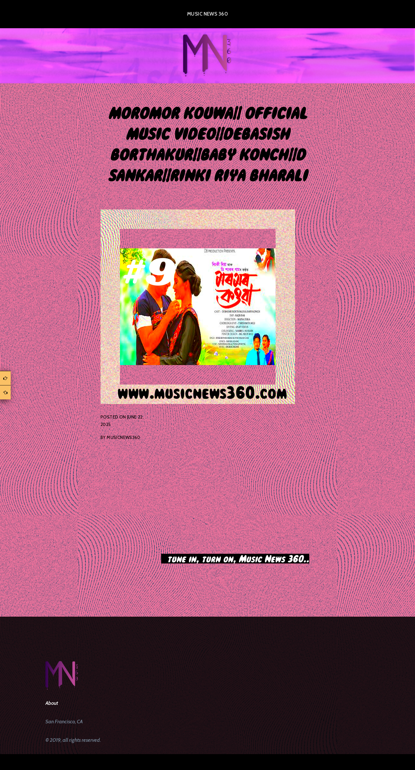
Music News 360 (207, 14)
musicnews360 (123, 437)
